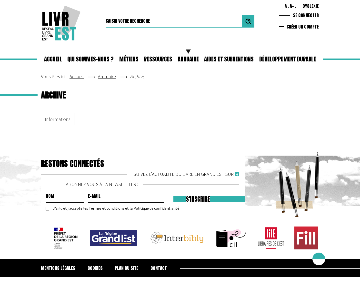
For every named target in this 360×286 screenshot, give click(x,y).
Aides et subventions (229, 59)
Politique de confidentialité (156, 208)
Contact (158, 268)
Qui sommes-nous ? (90, 59)
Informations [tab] (57, 119)
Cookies (95, 268)
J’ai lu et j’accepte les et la (116, 208)
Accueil (53, 59)
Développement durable (287, 59)
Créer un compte (303, 26)
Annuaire (188, 59)
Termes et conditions (107, 208)
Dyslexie (310, 6)
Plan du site (126, 268)
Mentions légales (58, 268)
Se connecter (306, 15)
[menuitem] (61, 268)
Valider (248, 21)
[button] (129, 59)
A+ (292, 6)
